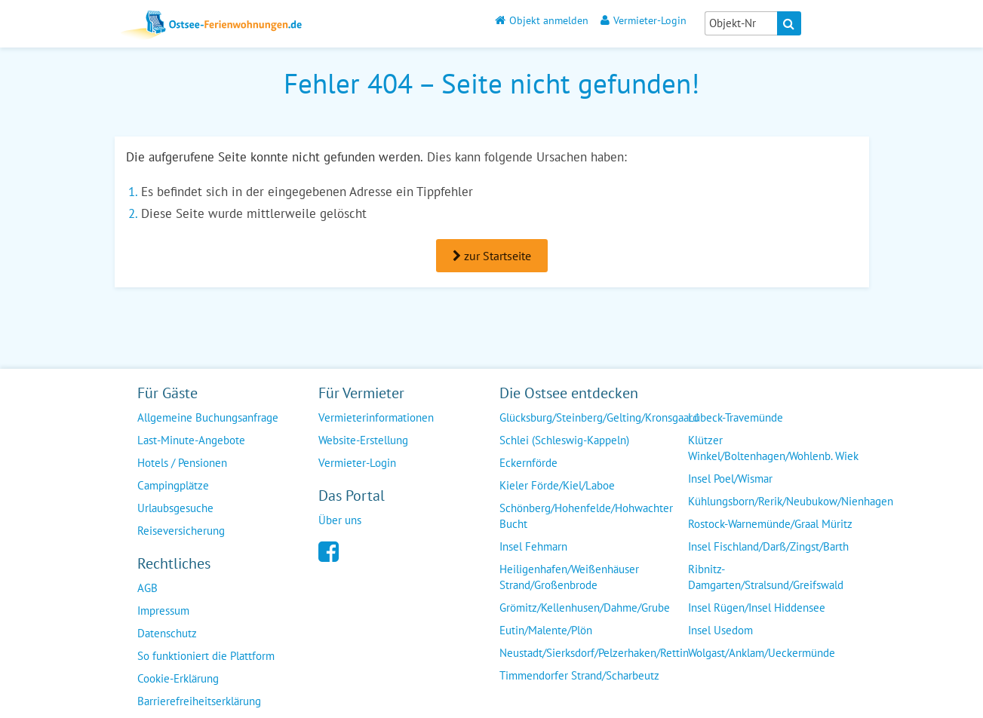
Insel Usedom (720, 630)
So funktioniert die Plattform (206, 656)
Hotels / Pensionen (182, 463)
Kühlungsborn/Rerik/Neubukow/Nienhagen (790, 501)
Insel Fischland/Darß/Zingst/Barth (768, 546)
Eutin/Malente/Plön (545, 630)
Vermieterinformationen (376, 417)
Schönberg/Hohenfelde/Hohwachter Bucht (586, 516)
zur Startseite (492, 255)
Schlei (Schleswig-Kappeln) (564, 440)
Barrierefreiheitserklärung (199, 701)
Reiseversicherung (181, 530)
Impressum (163, 610)
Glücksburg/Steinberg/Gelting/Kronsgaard (599, 417)
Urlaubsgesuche (175, 508)
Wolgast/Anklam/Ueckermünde (761, 653)
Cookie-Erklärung (178, 678)
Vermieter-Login (644, 20)
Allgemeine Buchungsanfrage (207, 417)
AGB (147, 588)
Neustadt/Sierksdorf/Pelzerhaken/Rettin (594, 653)
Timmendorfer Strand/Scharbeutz (579, 675)
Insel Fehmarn (533, 546)
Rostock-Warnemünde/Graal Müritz (770, 524)
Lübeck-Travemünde (735, 417)
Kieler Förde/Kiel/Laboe (557, 485)
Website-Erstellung (363, 440)
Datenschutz (167, 633)
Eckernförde (528, 463)
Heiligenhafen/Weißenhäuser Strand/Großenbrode (569, 577)
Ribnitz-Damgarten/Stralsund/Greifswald (765, 577)
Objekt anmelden (541, 20)
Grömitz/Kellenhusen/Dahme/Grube (584, 607)
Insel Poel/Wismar (730, 478)
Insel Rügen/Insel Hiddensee (756, 607)
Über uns (339, 520)
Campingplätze (173, 485)
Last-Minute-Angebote (191, 440)
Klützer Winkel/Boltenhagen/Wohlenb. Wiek (773, 448)
